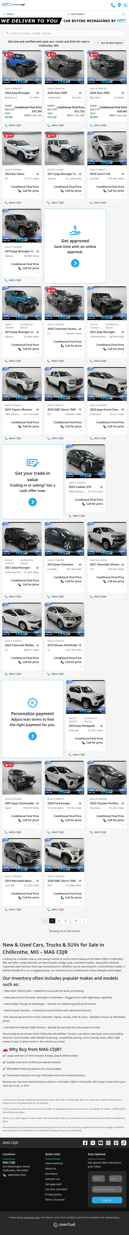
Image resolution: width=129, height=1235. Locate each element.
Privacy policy (53, 1194)
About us (50, 1168)
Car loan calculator (56, 1189)
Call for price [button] (28, 191)
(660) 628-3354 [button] (14, 1175)
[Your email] (107, 1189)
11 (76, 921)
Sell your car (52, 1179)
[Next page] (83, 921)
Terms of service (55, 1199)
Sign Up (107, 1200)
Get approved (53, 1184)
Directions (51, 1173)
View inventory (54, 1163)
